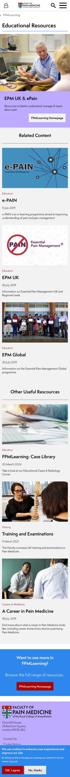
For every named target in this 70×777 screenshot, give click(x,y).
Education (7, 193)
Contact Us (10, 739)
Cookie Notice (12, 744)
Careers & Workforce (13, 604)
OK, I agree (12, 773)
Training (6, 527)
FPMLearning (11, 15)
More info (13, 763)
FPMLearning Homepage (47, 118)
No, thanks (35, 773)
